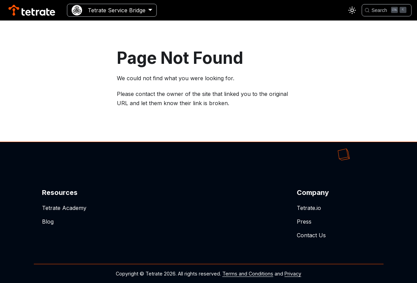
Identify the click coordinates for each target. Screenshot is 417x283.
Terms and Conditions (247, 274)
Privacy (292, 274)
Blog (48, 221)
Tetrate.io (309, 207)
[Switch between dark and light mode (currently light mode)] (352, 10)
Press (304, 221)
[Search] (387, 10)
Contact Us (311, 235)
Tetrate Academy (64, 207)
